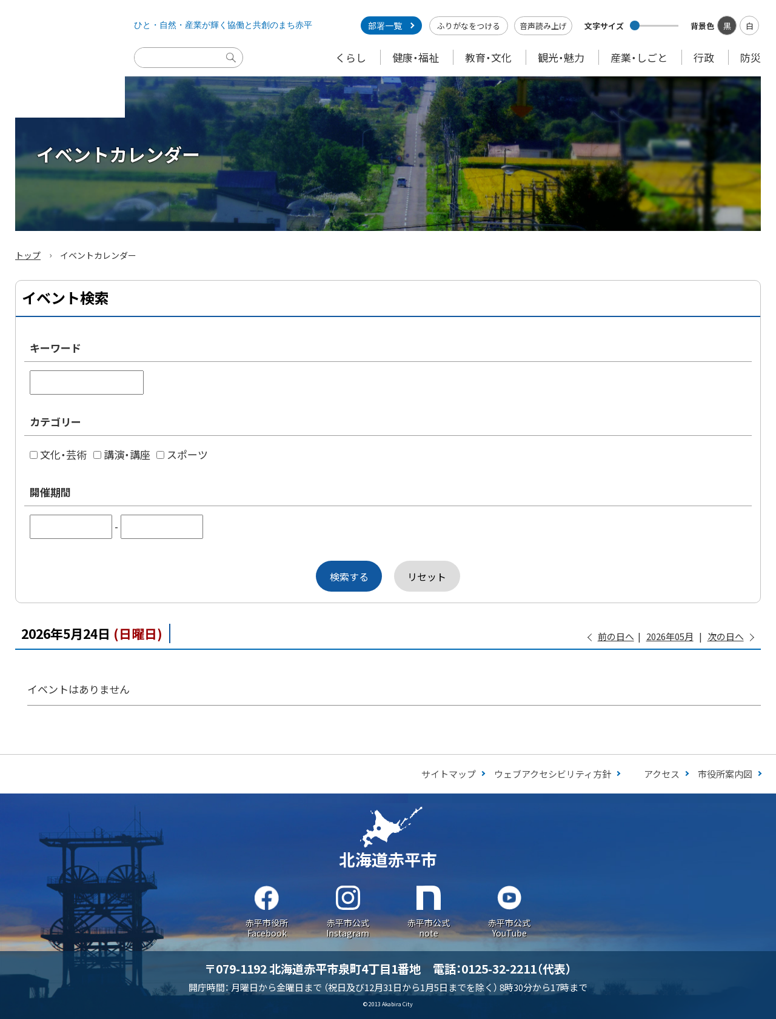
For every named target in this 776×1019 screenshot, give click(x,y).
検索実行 (234, 66)
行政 (704, 57)
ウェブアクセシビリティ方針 (552, 773)
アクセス (662, 773)
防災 (750, 57)
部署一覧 (385, 25)
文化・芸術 (58, 454)
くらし (350, 57)
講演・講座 (121, 454)
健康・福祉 (415, 57)
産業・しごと (638, 57)
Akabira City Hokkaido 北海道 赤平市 (62, 59)
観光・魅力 (561, 57)
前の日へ (616, 636)
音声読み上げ (543, 26)
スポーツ (182, 454)
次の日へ (725, 636)
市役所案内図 (725, 773)
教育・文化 (488, 57)
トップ (28, 255)
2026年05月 (670, 636)
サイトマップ (448, 773)
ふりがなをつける (468, 26)
